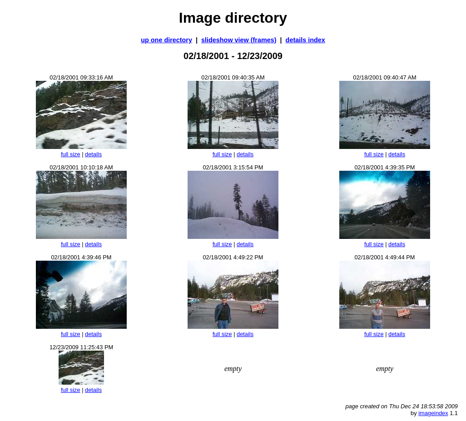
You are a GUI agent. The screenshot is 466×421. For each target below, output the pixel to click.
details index (305, 40)
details (93, 154)
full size (70, 154)
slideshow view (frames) (239, 40)
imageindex (433, 413)
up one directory (166, 40)
